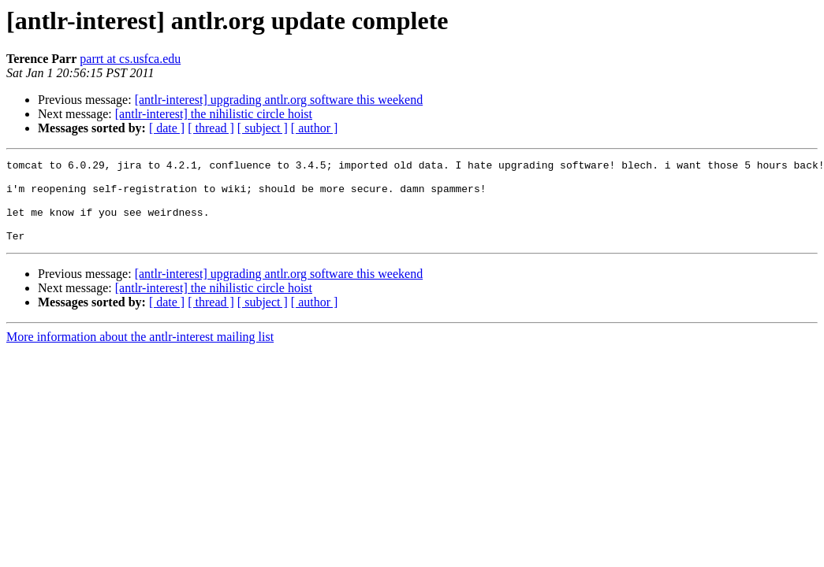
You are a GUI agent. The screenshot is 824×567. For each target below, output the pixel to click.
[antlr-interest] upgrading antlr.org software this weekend (279, 99)
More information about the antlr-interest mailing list (140, 353)
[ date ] (167, 128)
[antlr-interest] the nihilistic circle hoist (213, 113)
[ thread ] (211, 128)
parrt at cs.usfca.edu (130, 58)
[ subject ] (262, 128)
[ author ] (314, 128)
